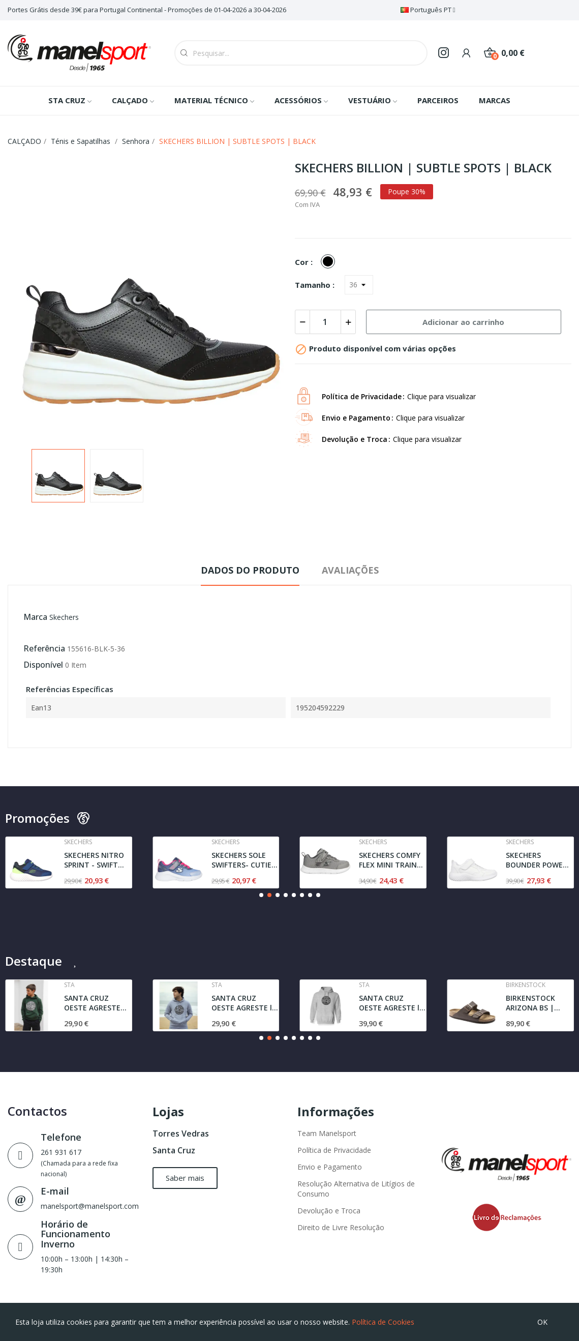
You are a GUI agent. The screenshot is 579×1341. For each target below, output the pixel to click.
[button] (261, 895)
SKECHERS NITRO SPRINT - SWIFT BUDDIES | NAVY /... (94, 860)
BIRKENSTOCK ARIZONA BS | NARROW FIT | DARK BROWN (531, 1003)
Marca (35, 616)
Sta (69, 985)
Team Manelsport (326, 1133)
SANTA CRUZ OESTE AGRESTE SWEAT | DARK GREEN (92, 1003)
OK (542, 1322)
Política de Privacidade (334, 1150)
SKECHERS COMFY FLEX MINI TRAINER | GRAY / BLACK (392, 860)
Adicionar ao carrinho (463, 322)
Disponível (43, 664)
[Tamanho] (359, 284)
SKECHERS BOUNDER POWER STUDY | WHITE (536, 860)
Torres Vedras (181, 1133)
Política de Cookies (383, 1322)
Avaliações (350, 570)
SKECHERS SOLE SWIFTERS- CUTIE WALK (241, 860)
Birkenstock (525, 985)
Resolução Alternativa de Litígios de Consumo (356, 1189)
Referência (44, 648)
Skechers (64, 617)
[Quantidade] (325, 322)
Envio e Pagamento (329, 1167)
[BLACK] (330, 261)
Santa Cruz (174, 1150)
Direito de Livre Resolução (340, 1227)
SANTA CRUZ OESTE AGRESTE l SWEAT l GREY (389, 1003)
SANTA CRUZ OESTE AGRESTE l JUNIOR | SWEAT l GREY (242, 1003)
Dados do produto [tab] (250, 570)
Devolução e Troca (328, 1210)
